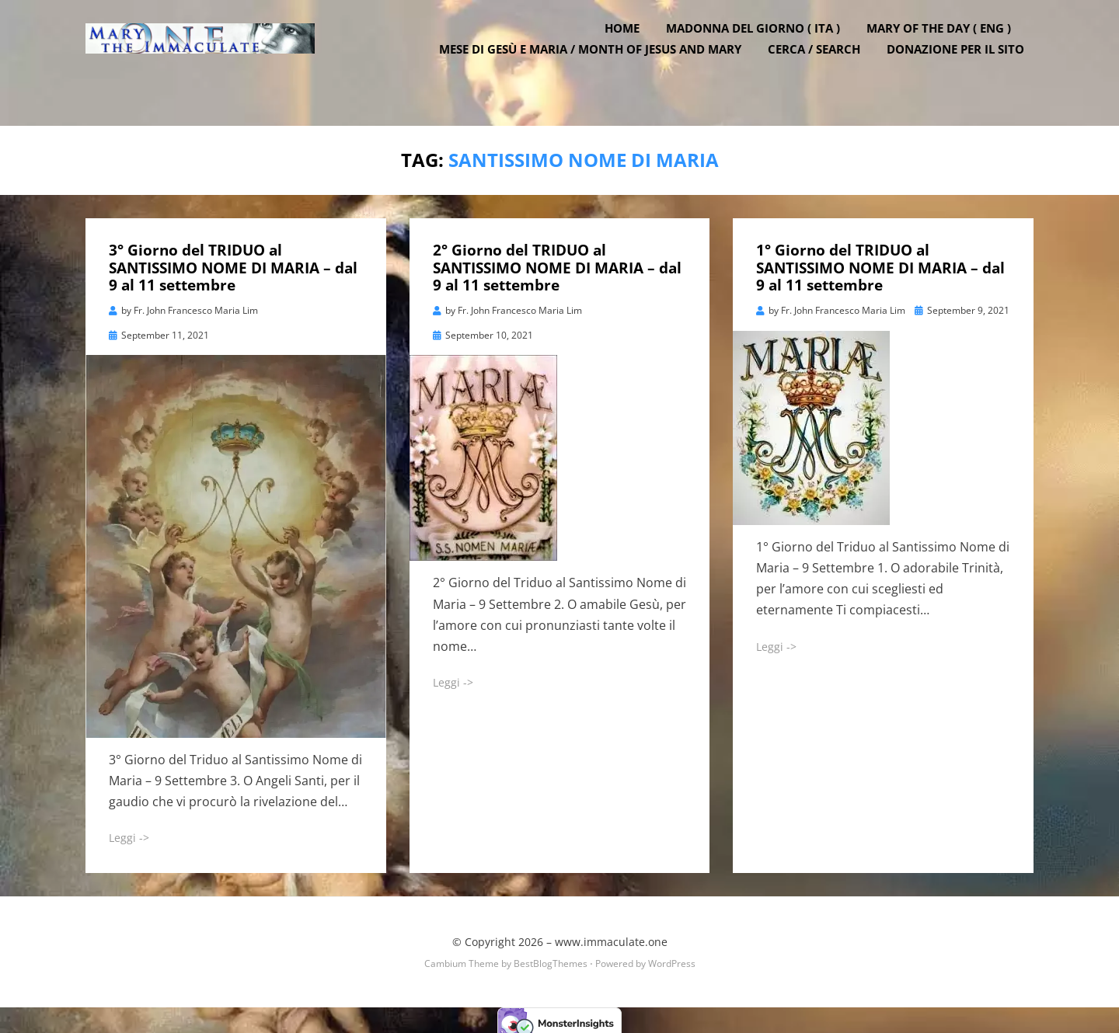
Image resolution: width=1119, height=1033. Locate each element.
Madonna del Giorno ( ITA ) (762, 49)
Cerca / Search (823, 70)
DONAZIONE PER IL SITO (965, 70)
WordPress (671, 958)
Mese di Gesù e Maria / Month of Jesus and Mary (599, 70)
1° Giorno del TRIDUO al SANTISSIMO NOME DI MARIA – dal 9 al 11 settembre (880, 262)
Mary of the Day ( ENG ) (948, 49)
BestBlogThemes (550, 958)
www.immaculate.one (611, 936)
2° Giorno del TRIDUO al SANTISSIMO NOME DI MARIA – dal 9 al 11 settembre (557, 262)
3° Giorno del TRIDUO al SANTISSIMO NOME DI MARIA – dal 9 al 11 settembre (233, 262)
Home (631, 49)
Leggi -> (129, 832)
